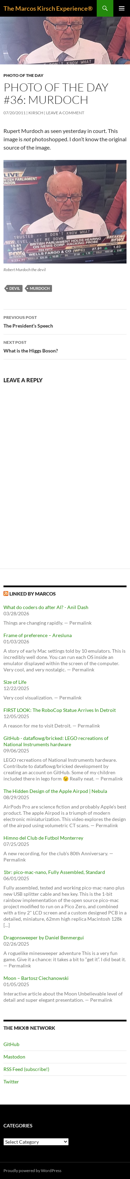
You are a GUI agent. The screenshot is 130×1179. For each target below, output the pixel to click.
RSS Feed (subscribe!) (26, 1069)
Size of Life (14, 682)
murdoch (40, 288)
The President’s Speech (65, 321)
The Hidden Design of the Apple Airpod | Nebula (55, 791)
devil (14, 288)
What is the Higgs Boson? (65, 346)
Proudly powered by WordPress (32, 1170)
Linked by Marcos (32, 594)
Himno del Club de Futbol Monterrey (43, 838)
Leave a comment (65, 112)
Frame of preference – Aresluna (37, 635)
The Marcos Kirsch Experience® (48, 8)
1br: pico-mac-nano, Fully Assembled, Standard (54, 872)
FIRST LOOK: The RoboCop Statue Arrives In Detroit (59, 710)
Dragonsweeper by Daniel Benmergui (43, 937)
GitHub (11, 1044)
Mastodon (14, 1057)
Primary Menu (121, 8)
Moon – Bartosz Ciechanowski (36, 978)
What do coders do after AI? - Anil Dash (45, 607)
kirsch (35, 112)
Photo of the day (23, 75)
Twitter (11, 1081)
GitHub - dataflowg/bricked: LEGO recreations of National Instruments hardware (56, 741)
